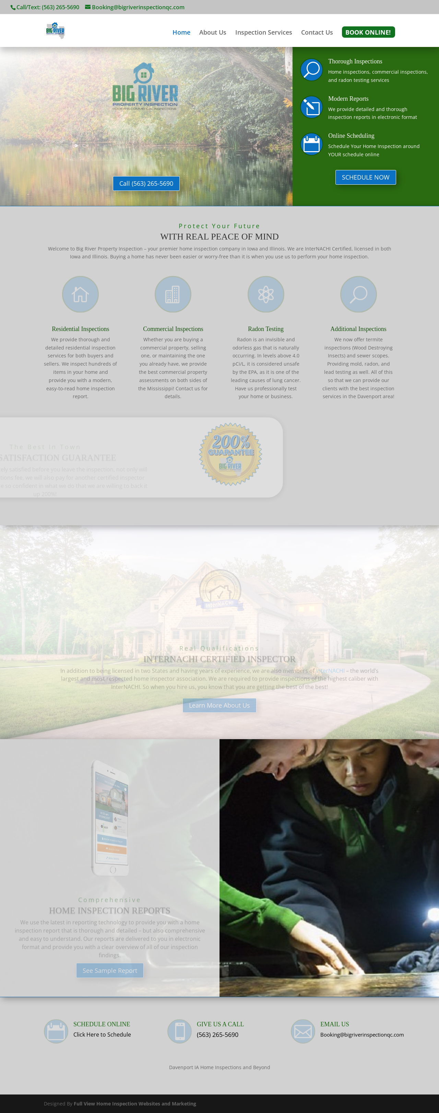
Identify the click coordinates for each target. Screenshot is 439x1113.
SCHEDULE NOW (366, 177)
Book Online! (368, 33)
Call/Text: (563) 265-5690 (47, 7)
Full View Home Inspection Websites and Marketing (135, 1103)
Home (181, 33)
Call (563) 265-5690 (146, 183)
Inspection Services (263, 33)
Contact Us (317, 33)
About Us (212, 33)
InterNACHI (330, 674)
